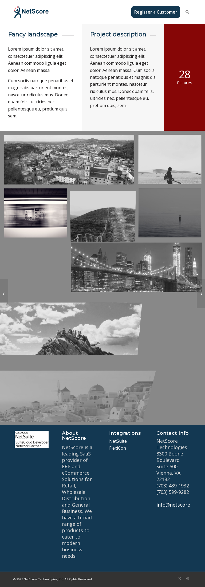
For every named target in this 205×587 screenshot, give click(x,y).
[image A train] (37, 215)
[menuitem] (156, 12)
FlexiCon (117, 448)
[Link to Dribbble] (188, 578)
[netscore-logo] (39, 12)
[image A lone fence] (105, 215)
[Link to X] (180, 578)
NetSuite (118, 441)
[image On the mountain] (71, 322)
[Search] (187, 12)
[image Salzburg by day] (71, 161)
